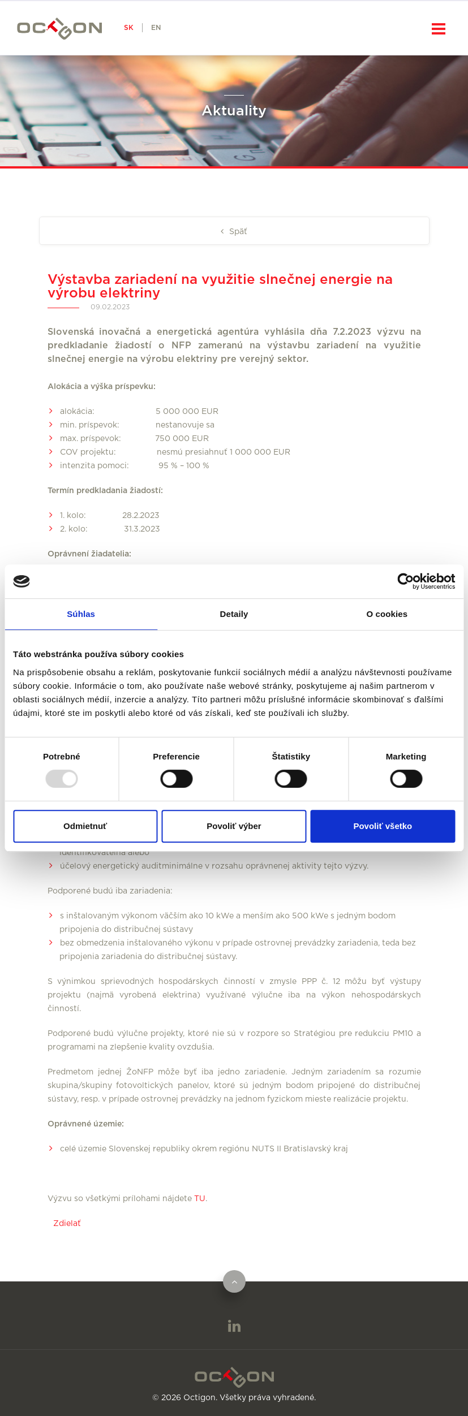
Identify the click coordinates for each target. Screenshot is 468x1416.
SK (129, 27)
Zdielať (67, 1224)
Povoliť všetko (382, 826)
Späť (237, 232)
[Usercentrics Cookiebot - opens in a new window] (405, 581)
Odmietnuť (85, 826)
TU (199, 1199)
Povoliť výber (234, 826)
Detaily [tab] (234, 614)
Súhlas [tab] (81, 614)
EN (156, 27)
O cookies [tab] (387, 614)
